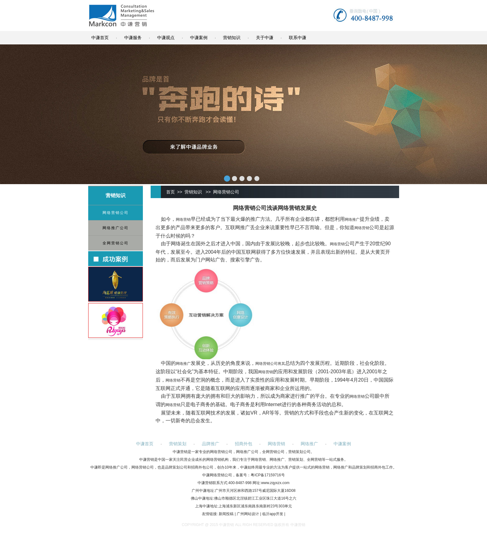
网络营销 (183, 219)
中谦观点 (166, 37)
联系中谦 (297, 37)
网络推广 (352, 219)
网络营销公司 (115, 213)
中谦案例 (198, 37)
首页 (170, 191)
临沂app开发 (272, 514)
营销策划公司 (299, 452)
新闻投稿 (226, 514)
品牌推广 (210, 443)
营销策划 (177, 443)
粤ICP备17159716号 (267, 475)
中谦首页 (100, 37)
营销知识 (231, 37)
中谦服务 (133, 37)
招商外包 (243, 443)
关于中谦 (264, 37)
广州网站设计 (248, 514)
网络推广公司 (115, 228)
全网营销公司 (115, 243)
